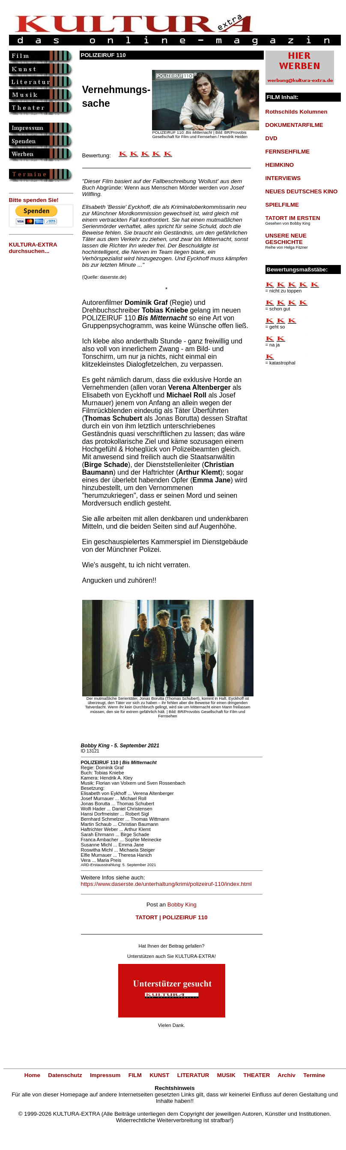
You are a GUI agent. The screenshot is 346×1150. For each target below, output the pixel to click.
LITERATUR (193, 1075)
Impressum (105, 1075)
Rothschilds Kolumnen (296, 111)
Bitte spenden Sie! (34, 200)
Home (32, 1075)
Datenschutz (65, 1075)
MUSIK (226, 1075)
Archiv (286, 1075)
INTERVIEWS (283, 178)
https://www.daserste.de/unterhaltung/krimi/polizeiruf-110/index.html (166, 884)
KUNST (159, 1075)
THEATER (256, 1075)
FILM (135, 1075)
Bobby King (182, 904)
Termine (314, 1075)
